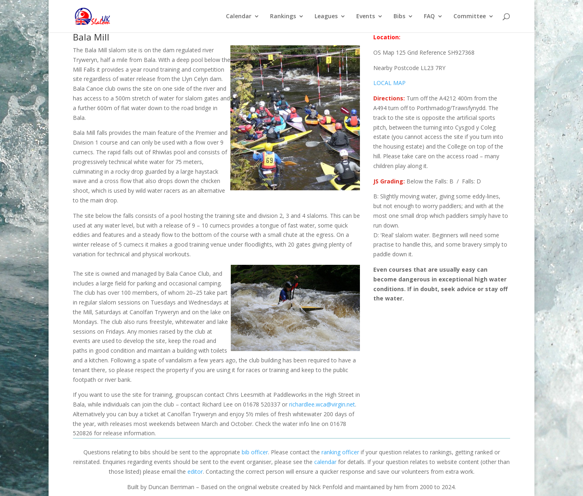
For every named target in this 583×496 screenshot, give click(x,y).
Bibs (399, 16)
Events (365, 16)
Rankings (283, 16)
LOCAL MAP (389, 83)
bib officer (255, 452)
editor (195, 471)
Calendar (238, 16)
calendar (325, 462)
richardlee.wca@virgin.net (322, 404)
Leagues (326, 16)
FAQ (429, 16)
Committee (469, 16)
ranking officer (340, 452)
